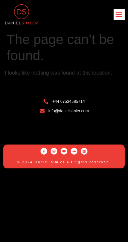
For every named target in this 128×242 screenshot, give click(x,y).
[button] (119, 14)
